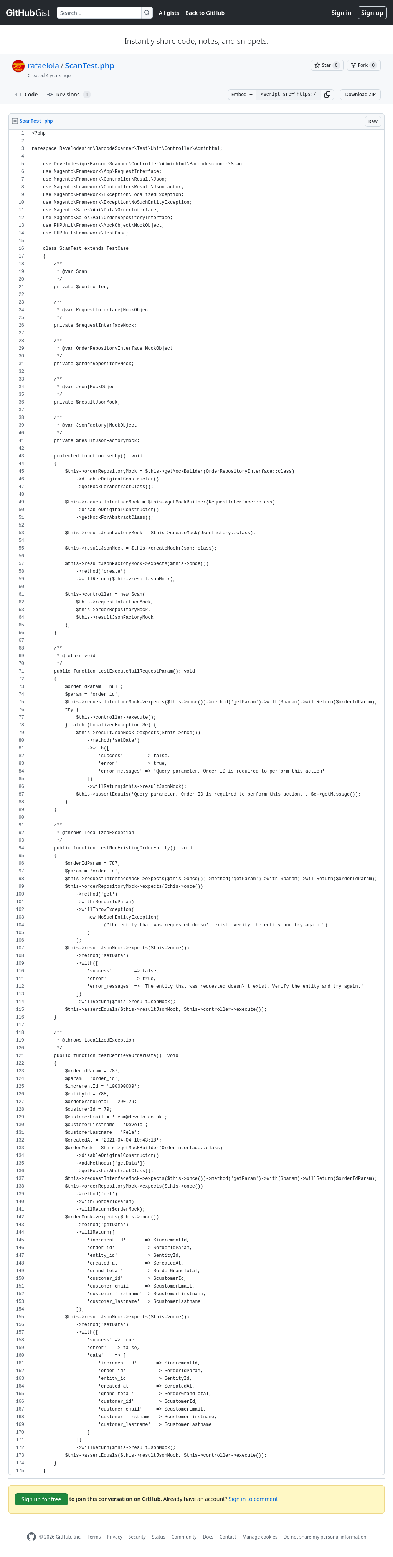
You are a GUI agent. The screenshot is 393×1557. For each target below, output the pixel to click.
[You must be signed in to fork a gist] (364, 65)
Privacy (114, 1537)
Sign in (342, 12)
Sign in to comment (253, 1498)
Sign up (372, 12)
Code (26, 94)
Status (158, 1537)
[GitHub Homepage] (31, 1537)
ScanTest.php (89, 65)
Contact (228, 1537)
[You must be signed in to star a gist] (327, 65)
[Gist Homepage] (28, 12)
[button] (327, 94)
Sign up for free (41, 1499)
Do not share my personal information (325, 1537)
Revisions (69, 94)
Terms (94, 1537)
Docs (208, 1537)
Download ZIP (360, 94)
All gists (169, 13)
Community (184, 1537)
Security (137, 1537)
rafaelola (43, 65)
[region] (196, 802)
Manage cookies (259, 1537)
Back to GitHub (205, 13)
